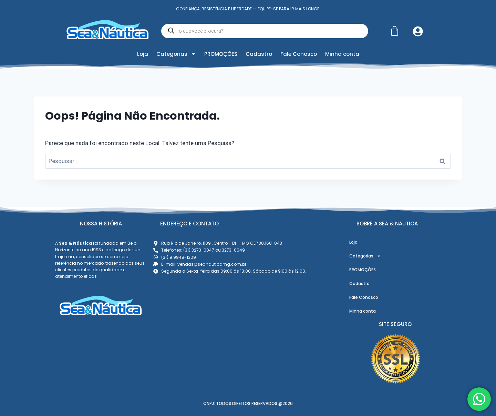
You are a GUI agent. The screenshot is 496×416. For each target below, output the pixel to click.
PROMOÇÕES (220, 54)
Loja (142, 54)
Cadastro (259, 54)
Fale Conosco (298, 54)
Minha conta (342, 54)
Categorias (176, 54)
